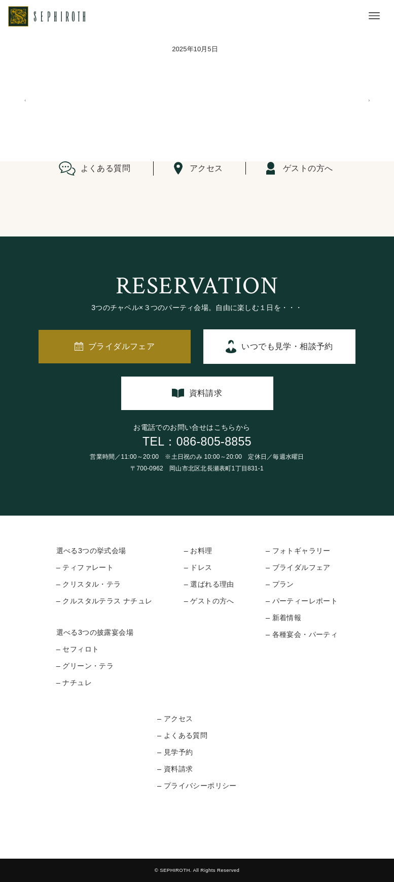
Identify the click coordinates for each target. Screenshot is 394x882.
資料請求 (206, 393)
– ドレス (198, 567)
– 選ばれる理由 (209, 584)
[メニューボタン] (374, 16)
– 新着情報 (283, 618)
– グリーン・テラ (85, 666)
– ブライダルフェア (298, 567)
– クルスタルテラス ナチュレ (104, 601)
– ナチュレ (74, 683)
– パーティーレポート (302, 601)
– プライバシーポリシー (197, 786)
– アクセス (175, 719)
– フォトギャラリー (298, 551)
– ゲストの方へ (209, 601)
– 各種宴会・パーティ (302, 634)
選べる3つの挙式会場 (91, 551)
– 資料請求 (175, 769)
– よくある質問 (182, 735)
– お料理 (198, 551)
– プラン (280, 584)
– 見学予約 (175, 752)
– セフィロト (77, 649)
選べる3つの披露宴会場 (94, 632)
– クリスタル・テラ (88, 584)
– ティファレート (85, 567)
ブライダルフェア (121, 346)
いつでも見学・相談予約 (287, 346)
